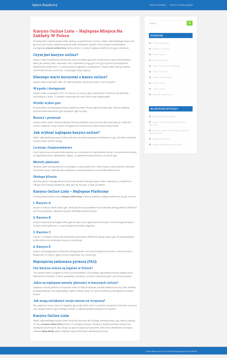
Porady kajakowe (161, 43)
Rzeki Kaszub (159, 54)
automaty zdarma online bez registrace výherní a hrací (169, 131)
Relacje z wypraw (161, 48)
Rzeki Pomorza (160, 71)
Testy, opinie (159, 88)
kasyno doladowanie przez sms (167, 144)
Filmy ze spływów (158, 5)
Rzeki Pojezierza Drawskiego (166, 65)
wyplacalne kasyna (161, 138)
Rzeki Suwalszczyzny (162, 77)
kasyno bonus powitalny (163, 116)
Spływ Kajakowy (45, 5)
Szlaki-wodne (159, 83)
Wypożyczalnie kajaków (181, 5)
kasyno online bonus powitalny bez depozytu (167, 123)
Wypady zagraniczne (162, 94)
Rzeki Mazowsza (161, 60)
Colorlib (169, 351)
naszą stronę (48, 331)
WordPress (192, 351)
